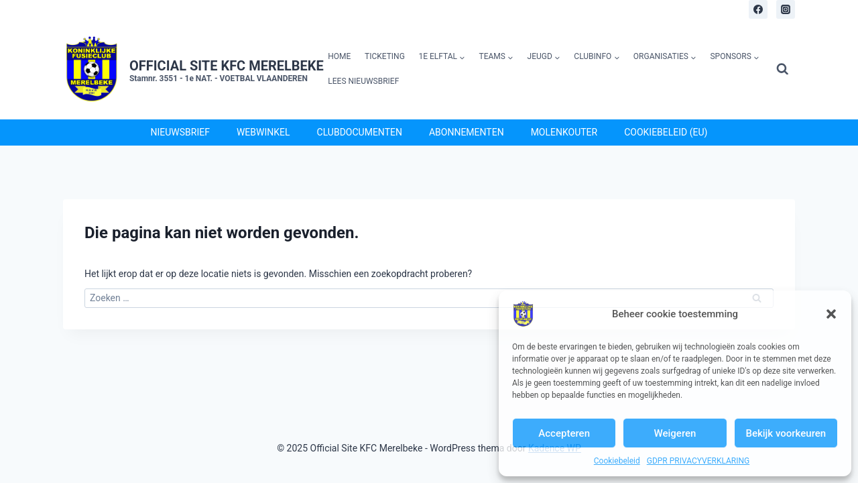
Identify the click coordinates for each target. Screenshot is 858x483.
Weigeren (675, 433)
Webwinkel (263, 132)
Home (339, 56)
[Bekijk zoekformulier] (782, 69)
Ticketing (385, 56)
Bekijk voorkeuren (785, 433)
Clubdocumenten (359, 132)
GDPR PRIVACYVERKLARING (698, 461)
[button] (831, 314)
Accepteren (564, 433)
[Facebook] (758, 9)
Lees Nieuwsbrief (363, 81)
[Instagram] (785, 9)
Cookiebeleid (617, 461)
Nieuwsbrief (180, 132)
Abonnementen (466, 132)
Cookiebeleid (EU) (665, 132)
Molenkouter (564, 132)
